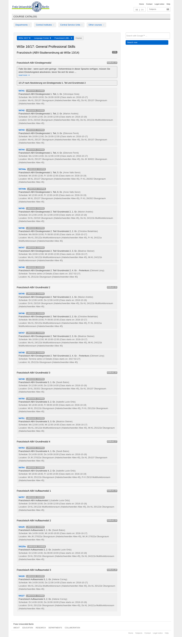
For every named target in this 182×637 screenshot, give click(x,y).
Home (141, 4)
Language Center (42, 38)
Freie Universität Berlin (24, 624)
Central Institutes (45, 25)
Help (168, 4)
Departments (23, 25)
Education (27, 628)
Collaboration (72, 628)
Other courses (96, 25)
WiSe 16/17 (25, 38)
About (17, 628)
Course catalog (25, 16)
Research (41, 628)
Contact (149, 4)
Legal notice (159, 4)
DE (137, 10)
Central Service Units (71, 25)
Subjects (152, 9)
